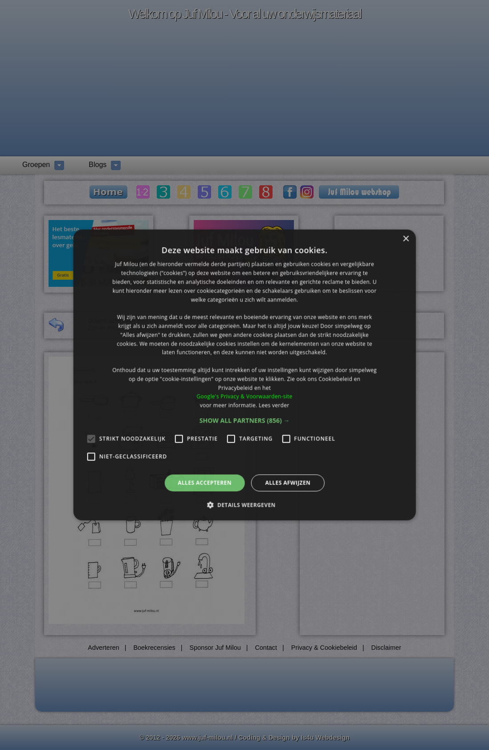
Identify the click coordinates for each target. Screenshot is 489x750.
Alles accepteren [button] (205, 482)
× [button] (405, 239)
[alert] (244, 375)
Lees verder (274, 405)
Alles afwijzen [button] (287, 482)
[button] (245, 420)
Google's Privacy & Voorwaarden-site (244, 396)
